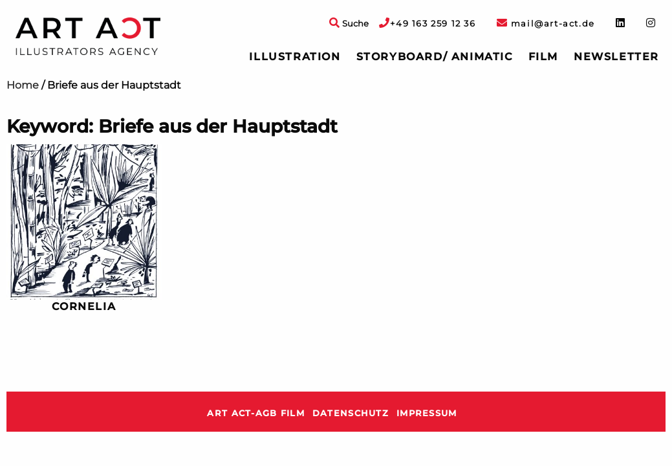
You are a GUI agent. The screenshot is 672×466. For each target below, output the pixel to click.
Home (22, 85)
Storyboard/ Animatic (434, 56)
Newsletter (616, 56)
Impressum (426, 413)
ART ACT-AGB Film (255, 413)
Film (543, 56)
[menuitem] (294, 57)
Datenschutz (350, 413)
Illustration (294, 56)
